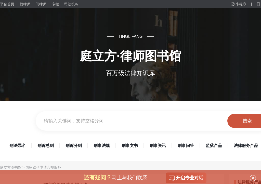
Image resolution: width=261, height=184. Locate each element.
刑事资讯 (158, 145)
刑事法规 (102, 145)
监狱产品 (214, 145)
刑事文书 (130, 145)
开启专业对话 (186, 178)
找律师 (25, 4)
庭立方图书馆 (10, 167)
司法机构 (71, 4)
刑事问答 (186, 145)
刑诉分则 (74, 145)
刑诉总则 (45, 145)
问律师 (41, 4)
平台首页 (7, 4)
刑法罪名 (17, 145)
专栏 (55, 4)
